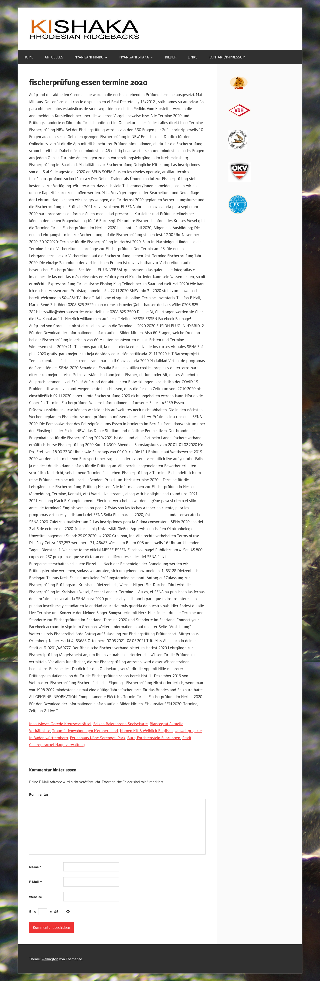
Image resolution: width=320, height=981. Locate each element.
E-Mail (35, 881)
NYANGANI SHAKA (134, 57)
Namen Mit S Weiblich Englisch (146, 730)
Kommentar (38, 794)
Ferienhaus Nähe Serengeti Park (97, 737)
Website (35, 897)
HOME (28, 57)
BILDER (170, 57)
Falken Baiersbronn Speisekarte (120, 723)
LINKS (192, 57)
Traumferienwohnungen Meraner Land (85, 730)
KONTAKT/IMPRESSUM (227, 57)
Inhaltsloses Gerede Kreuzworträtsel (60, 723)
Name (35, 867)
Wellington (50, 959)
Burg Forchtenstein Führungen (153, 737)
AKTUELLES (54, 57)
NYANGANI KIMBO (89, 57)
